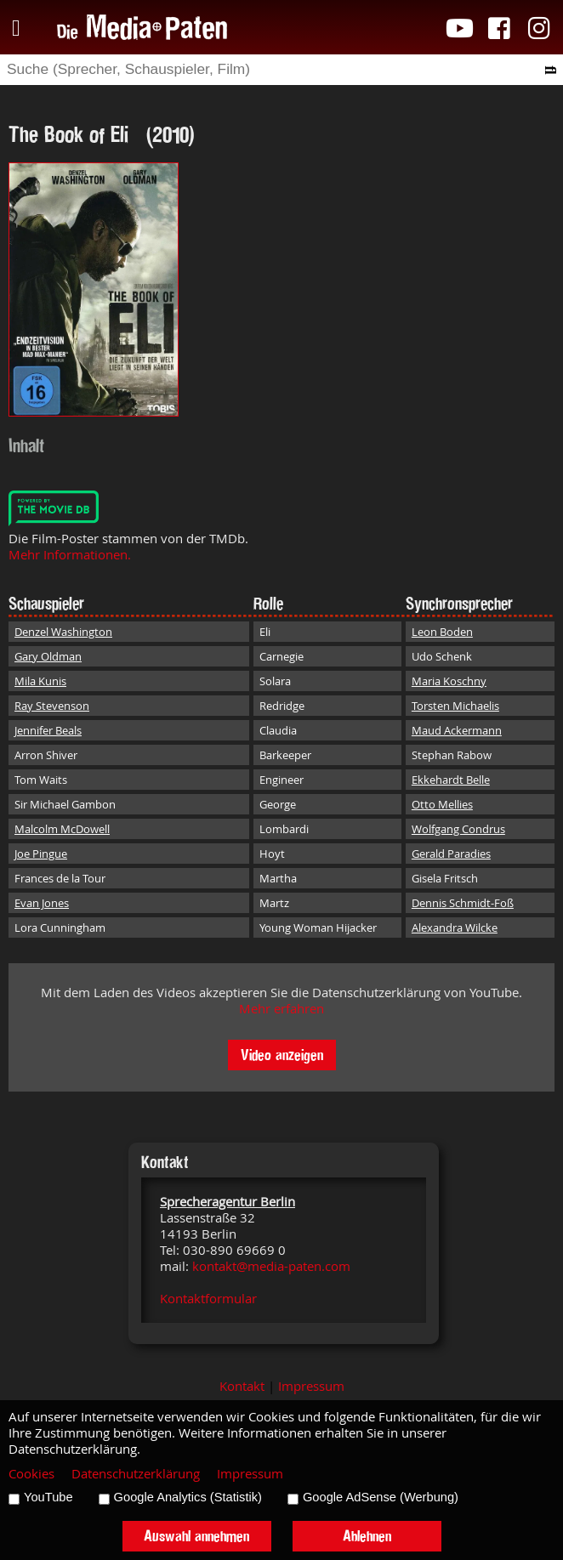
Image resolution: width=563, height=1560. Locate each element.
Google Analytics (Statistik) (188, 1497)
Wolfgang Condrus (458, 829)
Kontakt (241, 1386)
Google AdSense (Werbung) (380, 1497)
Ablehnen (367, 1535)
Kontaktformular (208, 1299)
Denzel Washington (63, 631)
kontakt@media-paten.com (271, 1266)
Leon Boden (442, 631)
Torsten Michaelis (455, 705)
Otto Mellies (442, 804)
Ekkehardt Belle (451, 779)
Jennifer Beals (48, 730)
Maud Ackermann (457, 730)
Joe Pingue (40, 853)
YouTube (48, 1497)
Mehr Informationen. (70, 555)
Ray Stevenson (51, 705)
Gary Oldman (48, 656)
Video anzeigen (282, 1054)
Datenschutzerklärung (135, 1474)
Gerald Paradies (451, 853)
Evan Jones (41, 902)
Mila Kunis (40, 681)
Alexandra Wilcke (455, 927)
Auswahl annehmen (196, 1535)
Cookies (31, 1474)
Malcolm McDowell (62, 829)
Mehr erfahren (281, 1009)
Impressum (311, 1386)
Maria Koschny (449, 681)
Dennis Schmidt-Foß (463, 902)
